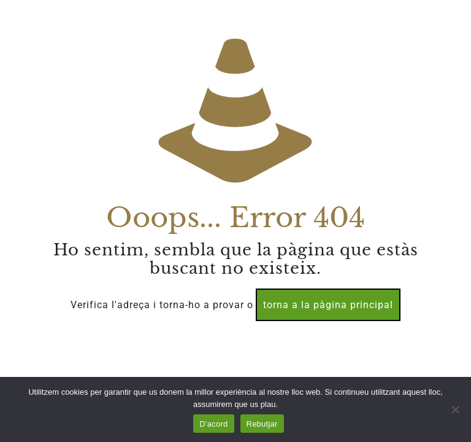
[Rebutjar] (456, 409)
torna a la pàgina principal (328, 305)
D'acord (213, 423)
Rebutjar (262, 423)
